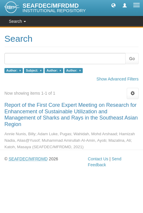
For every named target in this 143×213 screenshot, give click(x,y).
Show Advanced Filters (118, 79)
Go (132, 58)
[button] (113, 5)
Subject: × (34, 70)
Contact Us (98, 158)
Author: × (13, 70)
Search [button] (17, 21)
